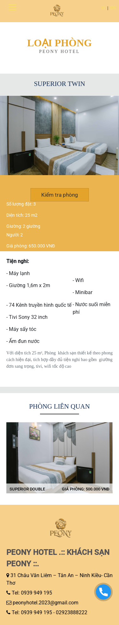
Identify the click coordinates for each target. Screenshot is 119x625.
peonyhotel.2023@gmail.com (45, 603)
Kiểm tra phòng (59, 195)
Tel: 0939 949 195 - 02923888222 (49, 612)
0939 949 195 (36, 593)
